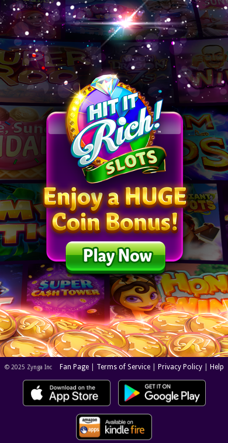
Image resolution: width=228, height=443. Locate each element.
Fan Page (74, 367)
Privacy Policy (180, 367)
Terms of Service (123, 367)
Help (217, 367)
